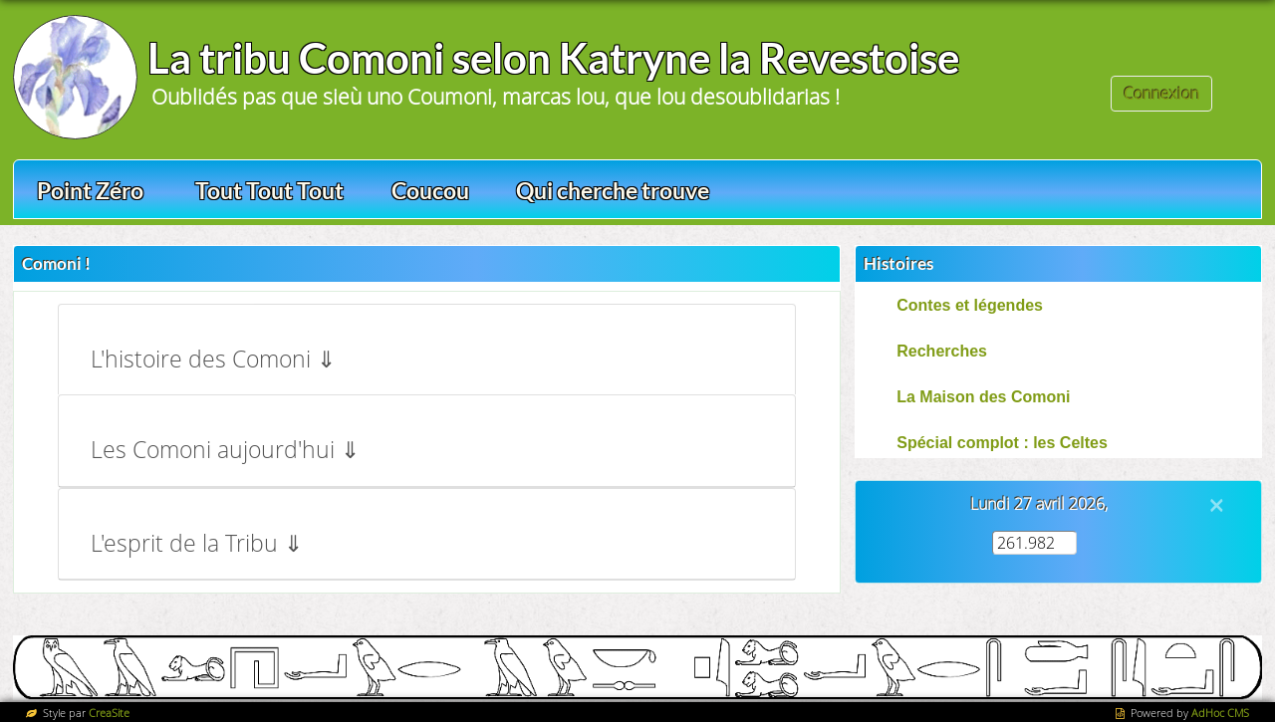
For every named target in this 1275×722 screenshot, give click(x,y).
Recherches (941, 351)
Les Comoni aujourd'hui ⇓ (225, 449)
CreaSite (109, 712)
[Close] (1216, 505)
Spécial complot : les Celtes (1002, 442)
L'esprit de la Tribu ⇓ (197, 543)
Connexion (1161, 94)
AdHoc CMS (1220, 712)
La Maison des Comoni (983, 396)
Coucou (430, 190)
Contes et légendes (969, 305)
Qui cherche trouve (612, 190)
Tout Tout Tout (269, 190)
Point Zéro (90, 190)
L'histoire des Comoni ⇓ (213, 359)
